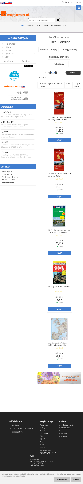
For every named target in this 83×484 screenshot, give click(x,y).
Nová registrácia (76, 2)
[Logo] (15, 13)
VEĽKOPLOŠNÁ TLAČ (7, 122)
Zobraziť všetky (8, 61)
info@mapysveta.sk (8, 182)
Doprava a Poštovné (56, 25)
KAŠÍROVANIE (5, 142)
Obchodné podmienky (42, 25)
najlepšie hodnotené (77, 85)
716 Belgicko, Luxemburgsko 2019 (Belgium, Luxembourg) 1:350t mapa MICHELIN (59, 118)
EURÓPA (56, 37)
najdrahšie (60, 83)
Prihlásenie (65, 2)
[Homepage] (22, 25)
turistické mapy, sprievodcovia (59, 57)
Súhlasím (76, 479)
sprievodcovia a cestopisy (48, 49)
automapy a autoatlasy (70, 49)
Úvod (51, 37)
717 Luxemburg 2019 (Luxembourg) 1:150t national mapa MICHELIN (59, 175)
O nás (64, 25)
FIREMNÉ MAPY (6, 112)
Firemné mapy (30, 25)
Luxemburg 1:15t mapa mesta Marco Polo (59, 286)
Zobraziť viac (26, 61)
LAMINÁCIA (4, 132)
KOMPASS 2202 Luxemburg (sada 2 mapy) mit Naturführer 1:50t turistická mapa (59, 231)
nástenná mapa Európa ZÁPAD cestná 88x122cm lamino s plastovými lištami (58, 344)
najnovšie (68, 83)
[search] (57, 20)
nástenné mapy (59, 64)
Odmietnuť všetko (62, 479)
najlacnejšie (51, 83)
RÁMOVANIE (5, 152)
